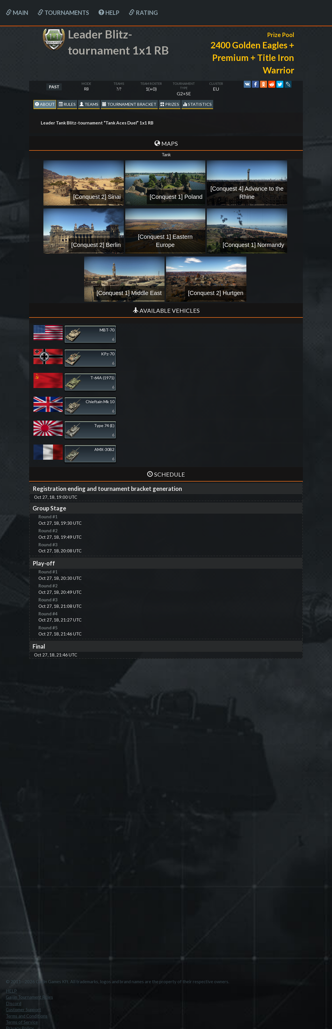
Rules (67, 104)
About (45, 104)
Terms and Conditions (26, 1016)
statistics (197, 104)
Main (17, 12)
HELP (108, 12)
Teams (89, 104)
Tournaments (63, 12)
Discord (13, 1003)
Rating (143, 12)
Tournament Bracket (129, 104)
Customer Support (23, 1009)
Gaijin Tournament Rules (29, 997)
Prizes (169, 104)
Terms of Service (22, 1022)
